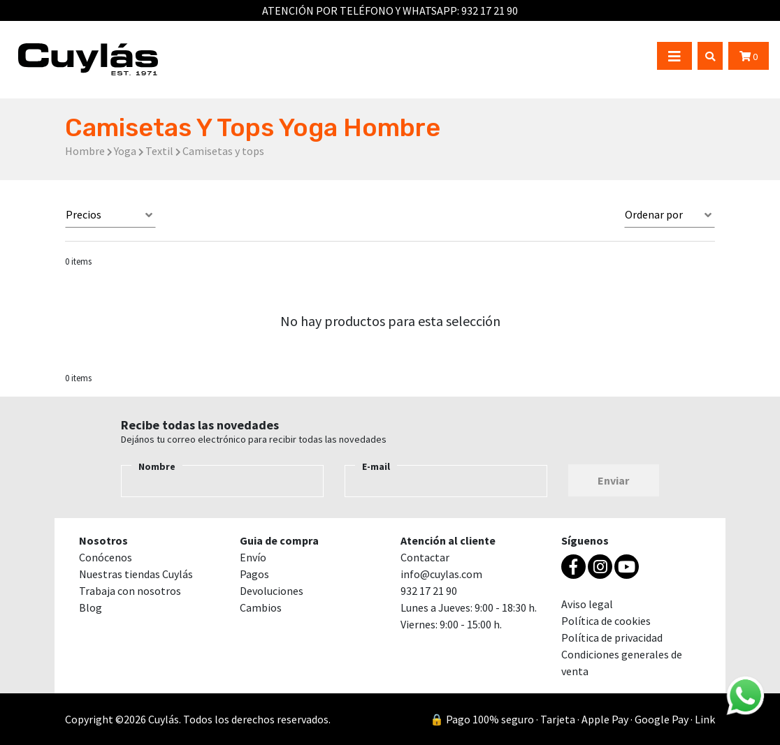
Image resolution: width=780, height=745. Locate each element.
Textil (159, 151)
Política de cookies (606, 621)
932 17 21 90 (489, 10)
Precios (83, 214)
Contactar (424, 557)
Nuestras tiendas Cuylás (136, 574)
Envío (253, 557)
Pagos (254, 574)
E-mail (376, 466)
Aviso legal (587, 604)
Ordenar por (654, 214)
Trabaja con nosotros (130, 591)
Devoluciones (271, 591)
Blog (90, 607)
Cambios (261, 607)
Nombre (156, 466)
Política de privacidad (612, 637)
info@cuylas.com (441, 574)
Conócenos (105, 557)
